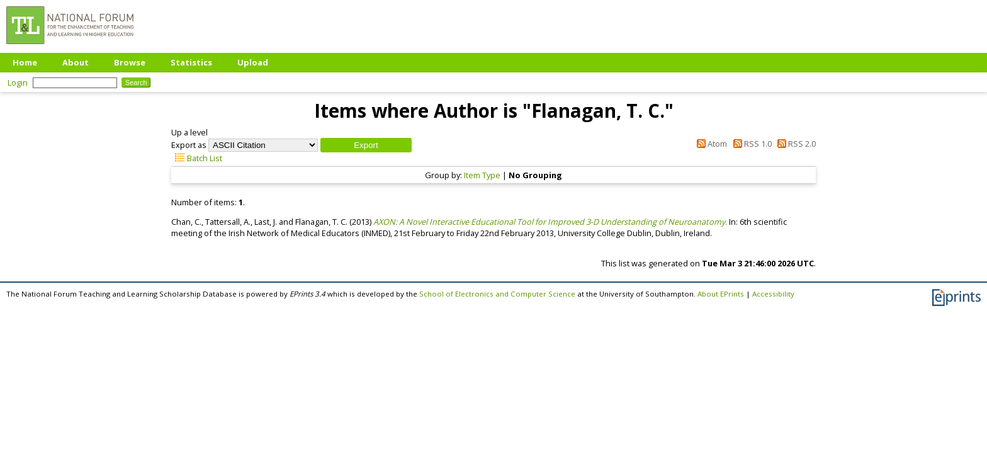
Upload (252, 62)
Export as (188, 144)
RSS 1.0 (750, 143)
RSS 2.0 (795, 143)
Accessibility (773, 293)
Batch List (196, 158)
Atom (710, 143)
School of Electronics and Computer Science (497, 293)
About (75, 62)
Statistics (191, 62)
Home (25, 62)
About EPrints (720, 293)
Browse (129, 62)
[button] (366, 145)
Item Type (482, 175)
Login (18, 82)
